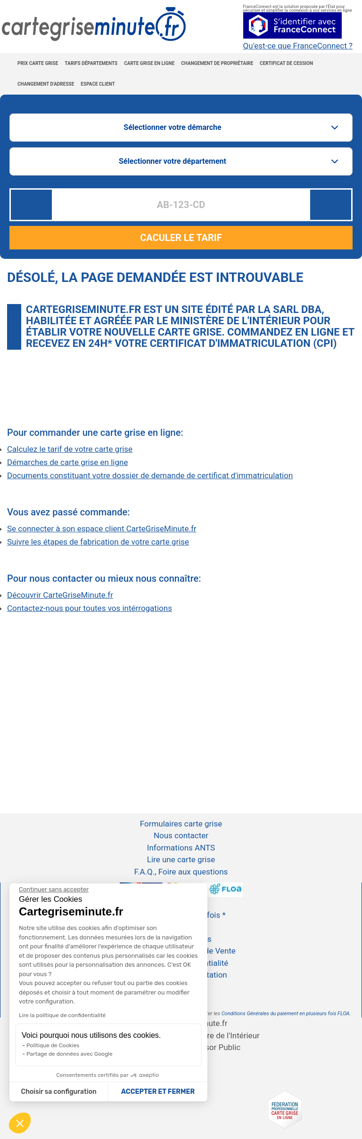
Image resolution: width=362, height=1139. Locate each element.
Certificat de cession (286, 63)
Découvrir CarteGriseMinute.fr (60, 595)
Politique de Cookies (52, 1045)
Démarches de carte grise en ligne (67, 462)
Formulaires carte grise (181, 823)
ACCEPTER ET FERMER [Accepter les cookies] (158, 1092)
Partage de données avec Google (69, 1054)
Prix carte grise (37, 63)
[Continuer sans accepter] (53, 889)
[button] (19, 1123)
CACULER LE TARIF (181, 237)
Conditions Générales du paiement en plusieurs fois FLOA (286, 1014)
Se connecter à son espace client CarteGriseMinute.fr (102, 528)
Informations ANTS (181, 847)
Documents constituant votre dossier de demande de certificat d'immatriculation (150, 475)
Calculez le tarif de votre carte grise (69, 449)
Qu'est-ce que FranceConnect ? (298, 45)
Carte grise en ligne (149, 63)
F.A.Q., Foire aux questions (181, 871)
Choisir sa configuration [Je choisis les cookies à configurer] (59, 1092)
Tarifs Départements (91, 63)
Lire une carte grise (181, 859)
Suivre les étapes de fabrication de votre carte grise (98, 541)
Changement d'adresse (45, 84)
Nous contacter (181, 835)
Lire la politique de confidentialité (62, 1015)
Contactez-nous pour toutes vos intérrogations (89, 608)
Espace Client (98, 84)
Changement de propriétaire (217, 63)
